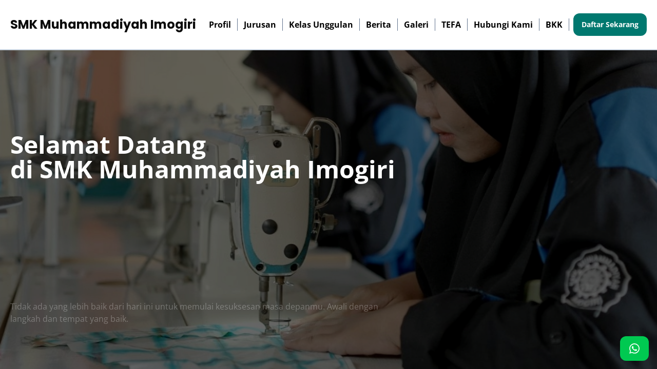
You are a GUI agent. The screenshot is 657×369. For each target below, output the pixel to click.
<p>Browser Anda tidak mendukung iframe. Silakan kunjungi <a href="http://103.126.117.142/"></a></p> (328, 184)
